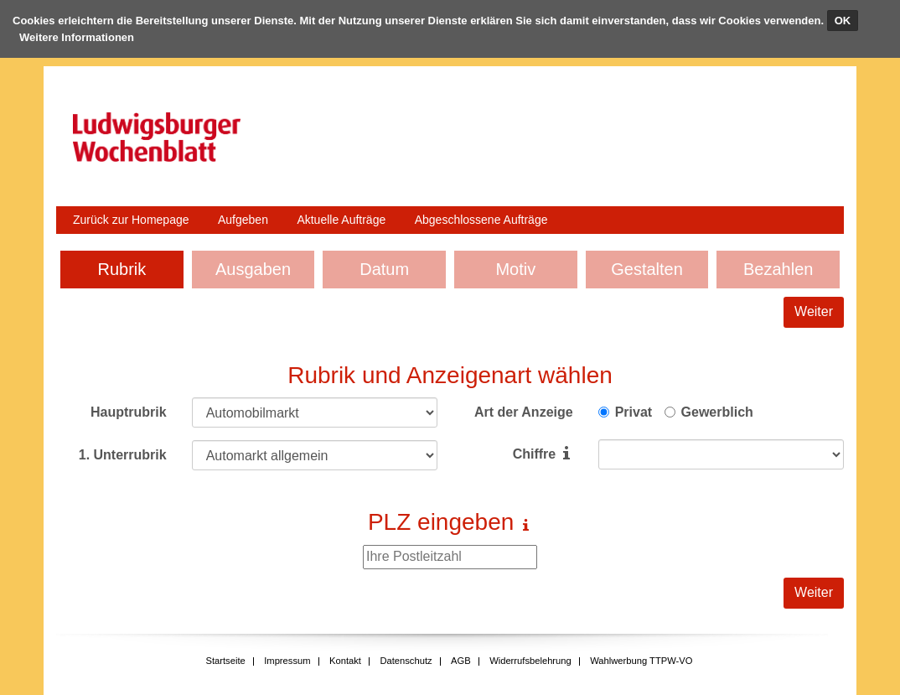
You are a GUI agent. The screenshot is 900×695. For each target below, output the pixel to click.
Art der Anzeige (523, 412)
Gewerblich (717, 412)
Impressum (287, 661)
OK (843, 20)
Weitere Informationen (76, 37)
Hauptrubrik (129, 412)
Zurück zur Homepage (131, 219)
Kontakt (345, 661)
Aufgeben (243, 219)
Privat (633, 412)
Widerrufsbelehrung (530, 661)
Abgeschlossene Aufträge (481, 219)
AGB (461, 661)
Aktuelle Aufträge (341, 219)
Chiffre (534, 454)
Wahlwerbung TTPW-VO (641, 661)
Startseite (225, 661)
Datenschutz (406, 661)
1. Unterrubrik (123, 455)
